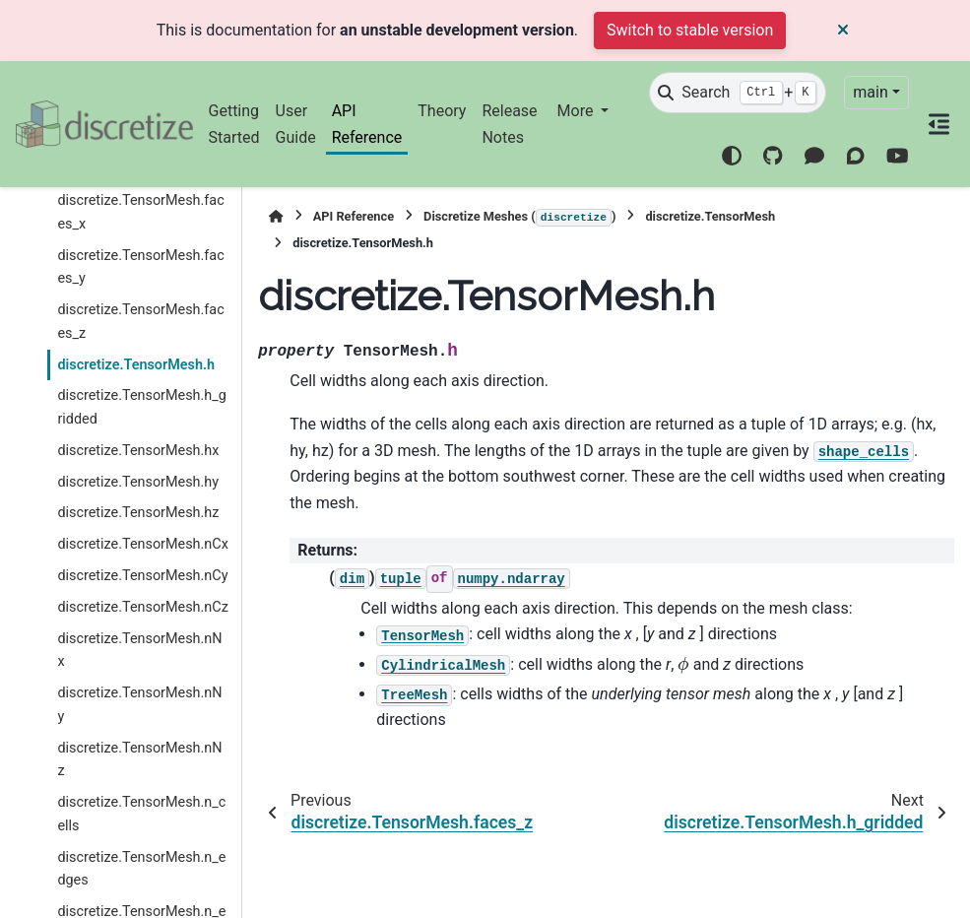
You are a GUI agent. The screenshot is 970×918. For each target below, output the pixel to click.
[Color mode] (732, 155)
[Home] (276, 216)
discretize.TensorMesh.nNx (139, 650)
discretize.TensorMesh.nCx (142, 544)
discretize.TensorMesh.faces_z (140, 321)
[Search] (737, 92)
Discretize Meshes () (519, 218)
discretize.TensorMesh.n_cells (141, 814)
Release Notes (509, 123)
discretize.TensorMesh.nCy (142, 575)
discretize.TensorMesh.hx (138, 450)
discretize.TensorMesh (710, 216)
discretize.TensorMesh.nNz (139, 760)
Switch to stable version (690, 30)
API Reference (367, 123)
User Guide (296, 123)
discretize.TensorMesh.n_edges (141, 869)
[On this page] (939, 124)
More (577, 110)
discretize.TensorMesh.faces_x (140, 212)
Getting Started (234, 123)
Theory (442, 110)
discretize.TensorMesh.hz (138, 512)
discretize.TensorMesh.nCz (142, 607)
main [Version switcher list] (870, 92)
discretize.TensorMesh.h (136, 365)
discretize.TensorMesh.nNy (139, 705)
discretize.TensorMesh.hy (138, 482)
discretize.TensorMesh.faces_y (140, 267)
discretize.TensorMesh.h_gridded (141, 407)
